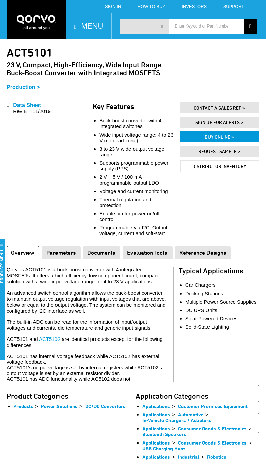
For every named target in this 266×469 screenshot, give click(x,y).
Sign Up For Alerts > (219, 122)
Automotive (191, 414)
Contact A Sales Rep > (219, 108)
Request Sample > (219, 151)
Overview (22, 252)
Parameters (61, 252)
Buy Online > (219, 137)
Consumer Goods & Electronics (212, 428)
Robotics (216, 457)
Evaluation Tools (147, 252)
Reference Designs (202, 252)
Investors (194, 6)
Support (233, 6)
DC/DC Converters (105, 406)
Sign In (113, 6)
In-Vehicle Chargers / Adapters (176, 420)
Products (23, 406)
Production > (23, 87)
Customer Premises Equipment (213, 406)
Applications (156, 406)
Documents (101, 252)
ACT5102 (49, 339)
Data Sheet (32, 108)
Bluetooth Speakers (164, 434)
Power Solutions (59, 406)
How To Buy (151, 6)
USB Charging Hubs (164, 448)
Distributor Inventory (219, 166)
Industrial (188, 457)
